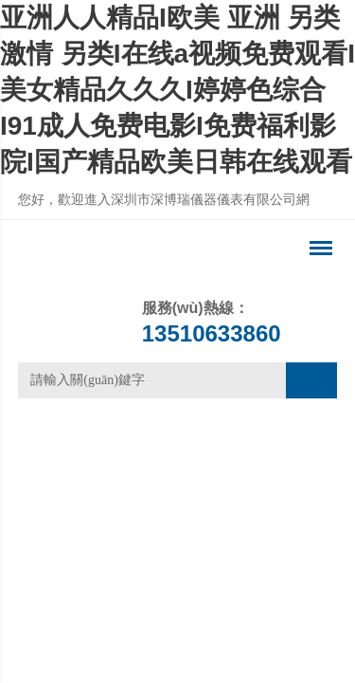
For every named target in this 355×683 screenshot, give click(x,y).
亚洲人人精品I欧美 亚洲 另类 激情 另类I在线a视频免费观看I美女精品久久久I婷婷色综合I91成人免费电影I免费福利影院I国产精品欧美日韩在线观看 (177, 89)
